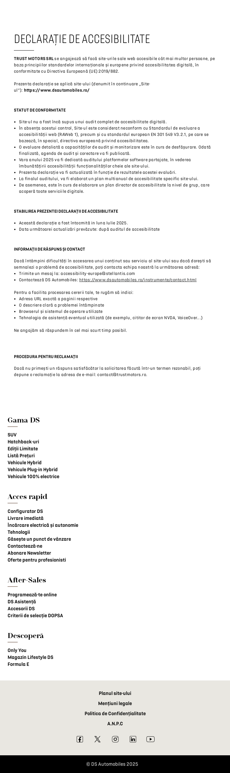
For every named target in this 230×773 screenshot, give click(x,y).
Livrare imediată (26, 518)
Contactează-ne (25, 546)
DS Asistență (22, 602)
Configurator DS (25, 511)
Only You (17, 650)
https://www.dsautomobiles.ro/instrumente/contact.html (138, 279)
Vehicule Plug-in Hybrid (33, 469)
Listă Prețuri (21, 456)
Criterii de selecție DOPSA (35, 615)
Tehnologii (19, 532)
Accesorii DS (21, 609)
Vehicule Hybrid (25, 463)
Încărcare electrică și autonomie (43, 525)
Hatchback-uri (23, 442)
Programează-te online (32, 595)
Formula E (18, 664)
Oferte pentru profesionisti (37, 560)
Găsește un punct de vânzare (39, 539)
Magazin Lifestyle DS (30, 657)
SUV (12, 435)
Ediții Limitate (23, 449)
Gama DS (24, 419)
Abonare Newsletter (29, 553)
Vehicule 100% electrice (33, 476)
